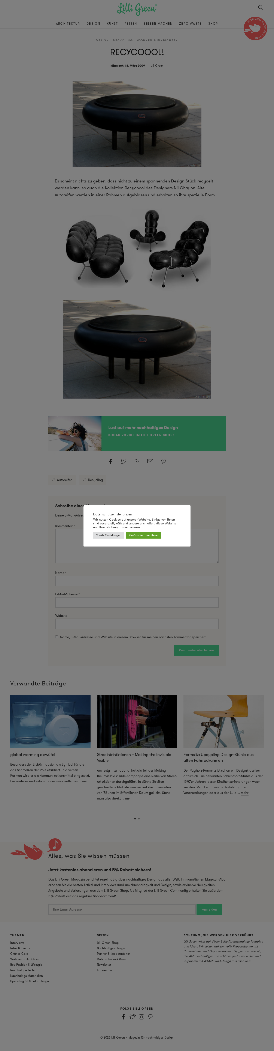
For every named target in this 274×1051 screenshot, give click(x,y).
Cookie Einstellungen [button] (108, 535)
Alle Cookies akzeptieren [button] (143, 535)
